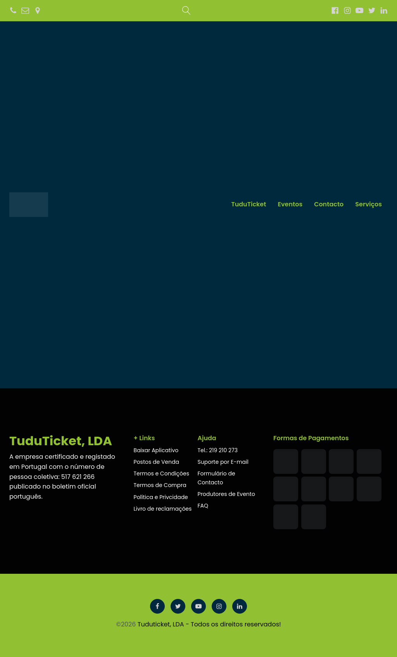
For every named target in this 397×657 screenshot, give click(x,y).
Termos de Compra (160, 485)
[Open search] (186, 10)
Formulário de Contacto (216, 478)
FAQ (203, 505)
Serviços (368, 204)
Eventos (290, 204)
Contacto (328, 204)
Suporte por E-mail (223, 462)
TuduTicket (248, 204)
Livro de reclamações (163, 509)
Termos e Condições (161, 473)
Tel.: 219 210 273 (218, 450)
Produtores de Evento (226, 494)
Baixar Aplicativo (156, 450)
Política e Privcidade (162, 497)
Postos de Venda (156, 462)
